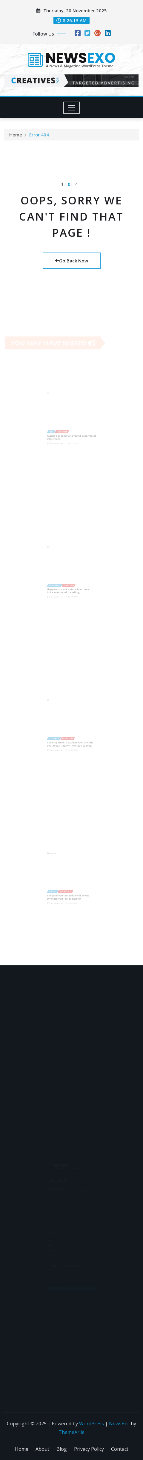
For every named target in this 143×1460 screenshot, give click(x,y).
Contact (119, 1449)
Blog (61, 1449)
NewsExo (119, 1423)
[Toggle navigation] (71, 108)
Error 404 (39, 136)
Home (15, 136)
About (42, 1449)
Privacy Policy (89, 1449)
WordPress (91, 1423)
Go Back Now (71, 261)
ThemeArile (71, 1432)
